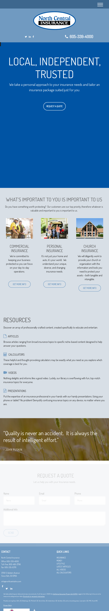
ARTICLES (13, 336)
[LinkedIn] (30, 36)
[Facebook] (33, 36)
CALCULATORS (16, 354)
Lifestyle (61, 563)
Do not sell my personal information (34, 596)
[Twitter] (26, 36)
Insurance (61, 557)
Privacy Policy (7, 605)
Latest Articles (64, 566)
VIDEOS (12, 373)
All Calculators (64, 572)
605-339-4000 (79, 36)
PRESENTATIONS (17, 391)
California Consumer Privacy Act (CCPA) (65, 594)
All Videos (61, 569)
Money (59, 560)
